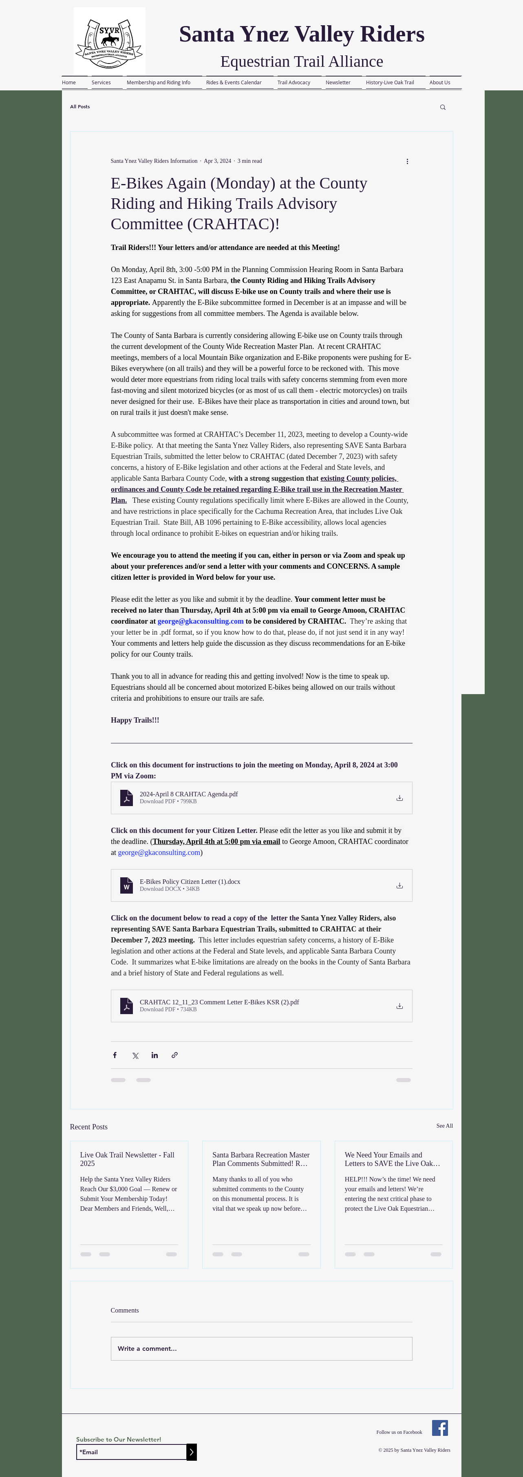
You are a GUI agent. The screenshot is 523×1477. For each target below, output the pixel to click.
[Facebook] (440, 1428)
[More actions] (408, 161)
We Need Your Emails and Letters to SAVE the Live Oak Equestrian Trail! (389, 1159)
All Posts (80, 106)
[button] (443, 106)
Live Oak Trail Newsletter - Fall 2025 (127, 1159)
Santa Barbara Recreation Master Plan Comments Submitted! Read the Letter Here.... (261, 1159)
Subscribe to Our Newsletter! (118, 1439)
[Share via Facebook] (115, 1055)
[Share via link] (175, 1055)
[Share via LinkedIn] (155, 1055)
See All (445, 1126)
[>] (192, 1452)
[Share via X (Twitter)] (135, 1055)
